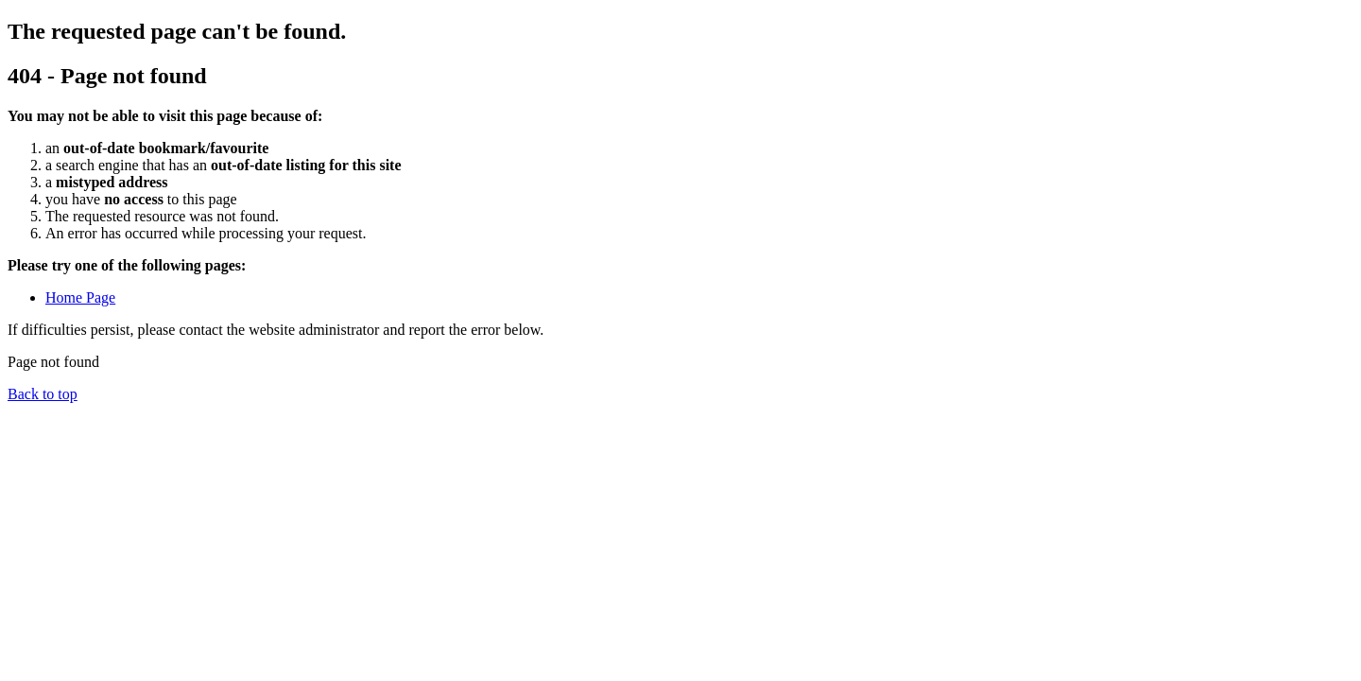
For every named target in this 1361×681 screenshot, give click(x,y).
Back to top (43, 394)
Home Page (80, 297)
